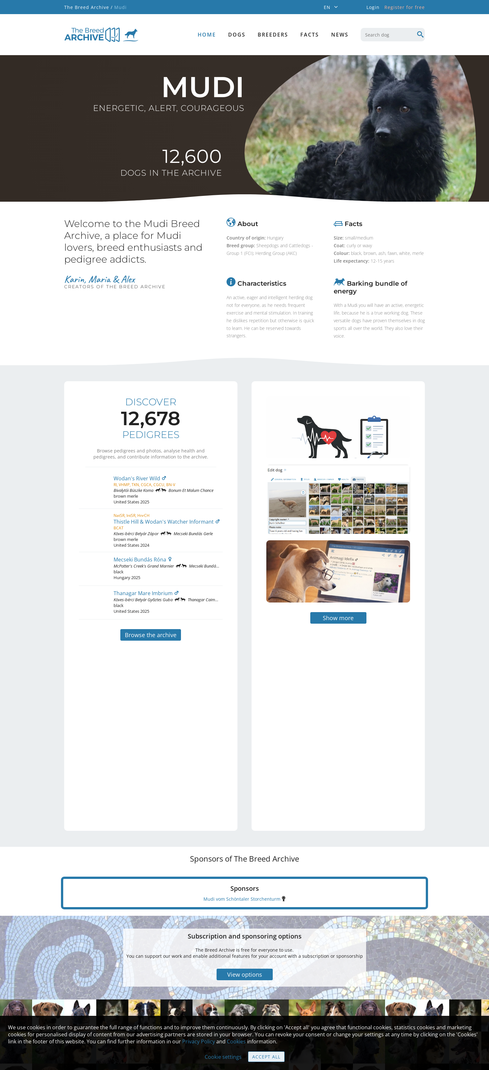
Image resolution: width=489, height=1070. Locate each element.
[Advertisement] (311, 687)
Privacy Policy (198, 1041)
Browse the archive (150, 635)
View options (244, 941)
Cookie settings (223, 1056)
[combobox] (392, 34)
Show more (338, 585)
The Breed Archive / (88, 7)
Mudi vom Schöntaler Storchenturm (241, 866)
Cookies (236, 1041)
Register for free (404, 7)
